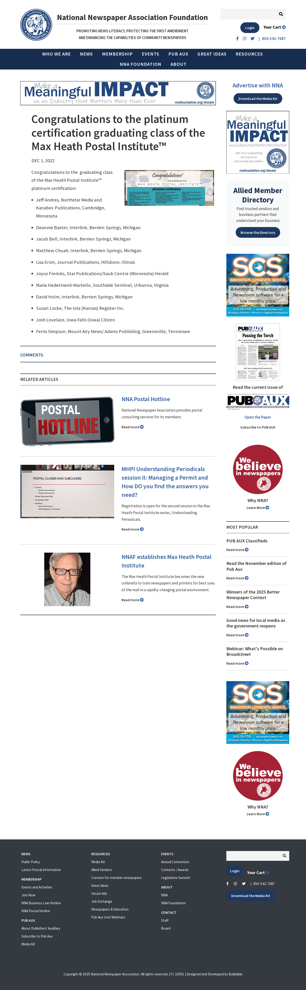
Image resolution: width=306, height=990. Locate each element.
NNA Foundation (140, 64)
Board (165, 928)
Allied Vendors (101, 870)
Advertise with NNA (258, 85)
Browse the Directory (258, 232)
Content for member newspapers (116, 877)
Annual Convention (175, 862)
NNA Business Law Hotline (41, 903)
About (178, 64)
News (86, 54)
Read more (133, 427)
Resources (249, 54)
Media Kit (28, 944)
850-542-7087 (264, 883)
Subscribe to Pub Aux (37, 936)
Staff (164, 920)
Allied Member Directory (257, 195)
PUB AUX (178, 54)
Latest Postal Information (41, 870)
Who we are (56, 54)
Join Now (28, 895)
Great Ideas (212, 54)
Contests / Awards (175, 870)
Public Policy (30, 862)
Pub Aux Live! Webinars (108, 917)
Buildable (235, 974)
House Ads (99, 893)
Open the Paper (258, 417)
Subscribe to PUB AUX (257, 427)
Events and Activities (36, 887)
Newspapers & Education (110, 909)
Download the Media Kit (257, 98)
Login (250, 27)
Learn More (258, 507)
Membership (117, 54)
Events (150, 54)
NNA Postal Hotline (146, 399)
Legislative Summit (175, 877)
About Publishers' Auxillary (40, 928)
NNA (164, 895)
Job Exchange (101, 901)
